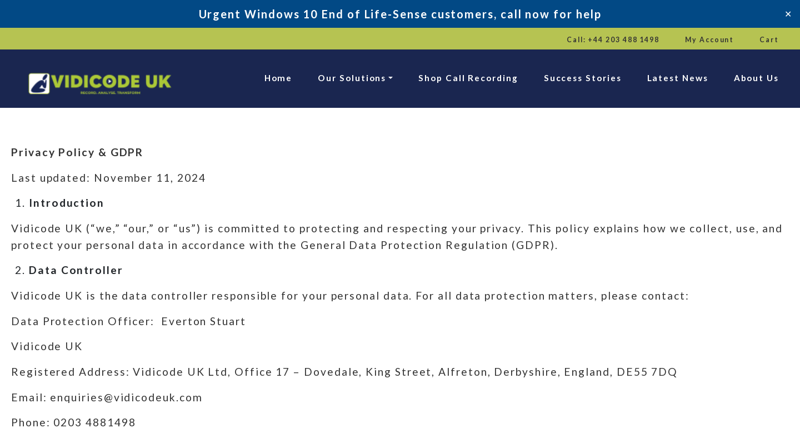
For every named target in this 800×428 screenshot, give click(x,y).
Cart (769, 40)
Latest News (677, 78)
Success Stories (583, 78)
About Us (756, 78)
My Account (709, 40)
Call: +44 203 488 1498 (613, 40)
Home (278, 78)
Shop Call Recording (468, 78)
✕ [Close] (788, 13)
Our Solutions (352, 78)
